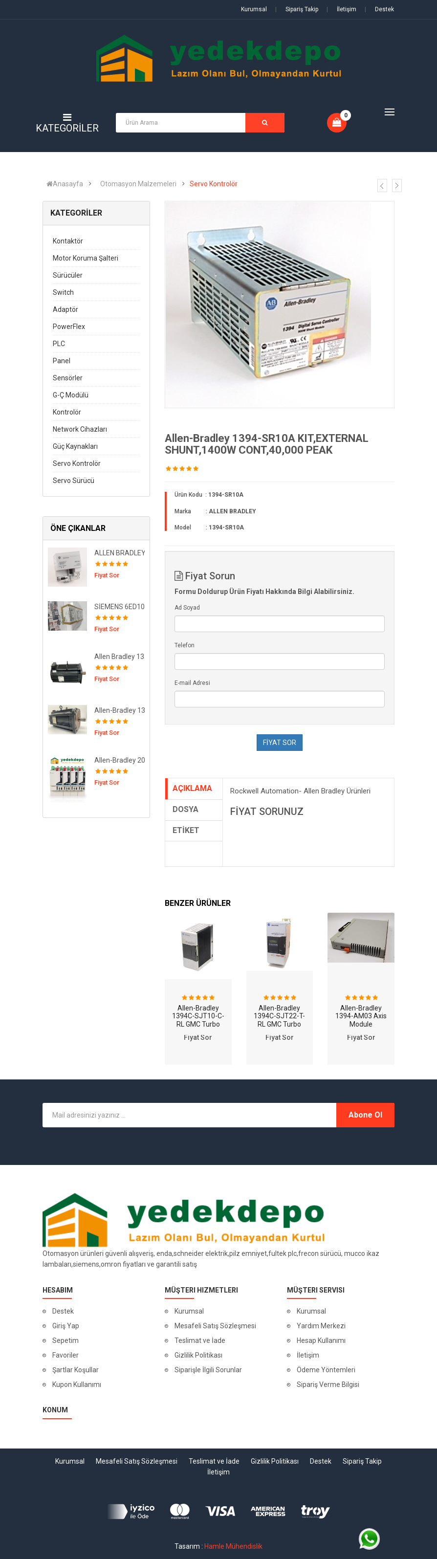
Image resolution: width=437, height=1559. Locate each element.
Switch (63, 292)
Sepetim (65, 1340)
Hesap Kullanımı (321, 1340)
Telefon (185, 645)
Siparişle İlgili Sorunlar (208, 1370)
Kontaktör (68, 241)
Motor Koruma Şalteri (85, 258)
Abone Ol (365, 1115)
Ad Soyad (187, 607)
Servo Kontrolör (214, 183)
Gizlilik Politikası (198, 1355)
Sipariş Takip (296, 9)
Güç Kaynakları (75, 446)
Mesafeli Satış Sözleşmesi (215, 1326)
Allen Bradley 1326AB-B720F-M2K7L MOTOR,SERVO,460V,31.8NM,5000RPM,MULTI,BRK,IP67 (123, 656)
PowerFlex (69, 326)
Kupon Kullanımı (76, 1384)
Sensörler (68, 378)
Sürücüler (68, 275)
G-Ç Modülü (70, 395)
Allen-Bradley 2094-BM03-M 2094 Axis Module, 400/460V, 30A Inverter (123, 760)
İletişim (341, 9)
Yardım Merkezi (321, 1326)
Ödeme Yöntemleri (326, 1370)
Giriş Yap (65, 1326)
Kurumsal (254, 9)
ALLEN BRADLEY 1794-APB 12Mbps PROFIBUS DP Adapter (123, 553)
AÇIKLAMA (192, 788)
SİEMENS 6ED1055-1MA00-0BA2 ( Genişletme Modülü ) (123, 607)
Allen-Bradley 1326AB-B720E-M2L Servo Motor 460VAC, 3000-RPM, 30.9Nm (123, 710)
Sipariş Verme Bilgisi (328, 1384)
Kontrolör (67, 412)
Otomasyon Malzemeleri (138, 183)
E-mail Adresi (192, 683)
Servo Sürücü (73, 480)
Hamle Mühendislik (233, 1546)
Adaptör (65, 309)
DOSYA (185, 809)
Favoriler (65, 1355)
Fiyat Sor (198, 1037)
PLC (59, 344)
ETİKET (186, 830)
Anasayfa (64, 183)
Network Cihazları (80, 429)
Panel (61, 361)
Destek (379, 9)
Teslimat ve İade (200, 1340)
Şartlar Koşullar (75, 1370)
